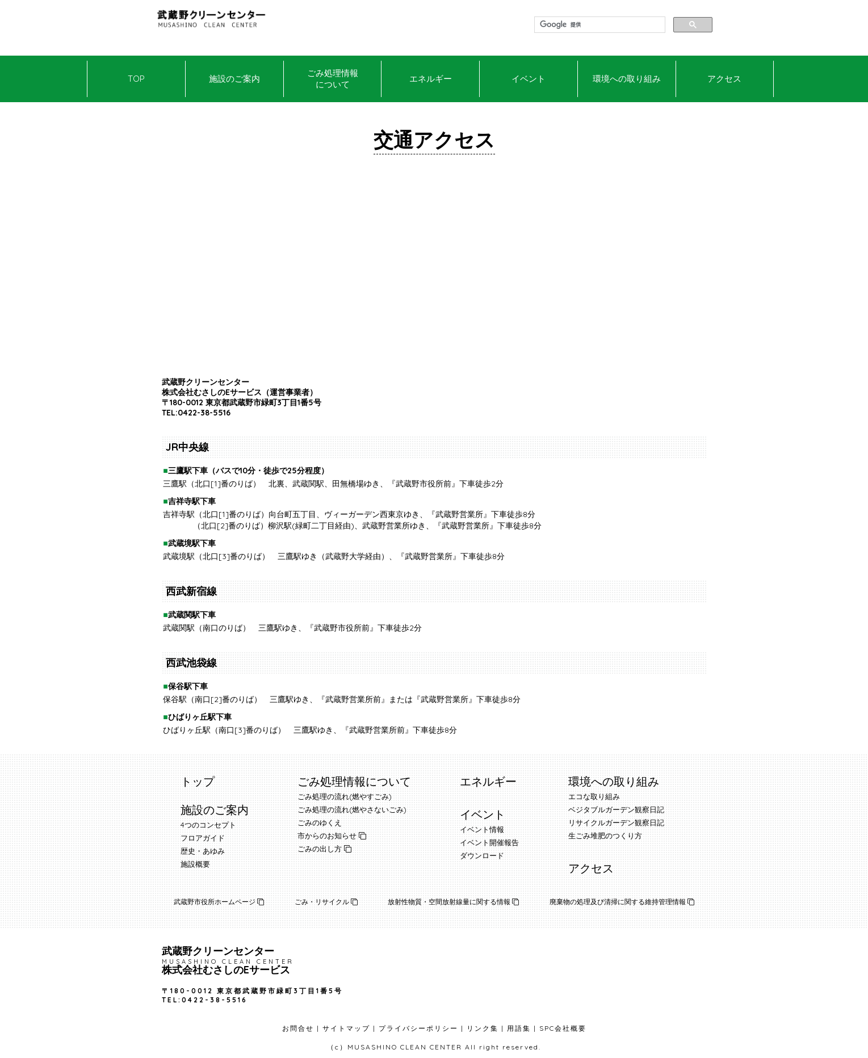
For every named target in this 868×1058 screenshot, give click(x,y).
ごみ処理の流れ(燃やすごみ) (344, 796)
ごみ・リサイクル (326, 901)
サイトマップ (346, 1028)
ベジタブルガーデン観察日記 (616, 809)
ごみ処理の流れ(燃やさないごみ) (351, 809)
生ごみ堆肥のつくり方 (605, 835)
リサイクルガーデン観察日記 (616, 822)
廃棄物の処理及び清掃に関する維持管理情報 (622, 901)
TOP (136, 78)
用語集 (519, 1028)
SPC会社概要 (562, 1028)
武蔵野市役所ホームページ (219, 901)
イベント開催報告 (489, 842)
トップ (198, 781)
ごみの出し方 (319, 848)
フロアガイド (203, 837)
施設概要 (195, 863)
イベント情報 (482, 829)
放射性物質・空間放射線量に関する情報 (453, 901)
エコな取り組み (594, 796)
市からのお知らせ (327, 835)
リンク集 (482, 1028)
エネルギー (430, 78)
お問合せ (298, 1028)
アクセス (724, 78)
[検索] (598, 25)
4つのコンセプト (208, 824)
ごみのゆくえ (319, 822)
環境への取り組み (627, 78)
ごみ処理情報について (332, 79)
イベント (528, 78)
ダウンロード (482, 855)
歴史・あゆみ (203, 850)
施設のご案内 (234, 78)
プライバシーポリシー (418, 1028)
